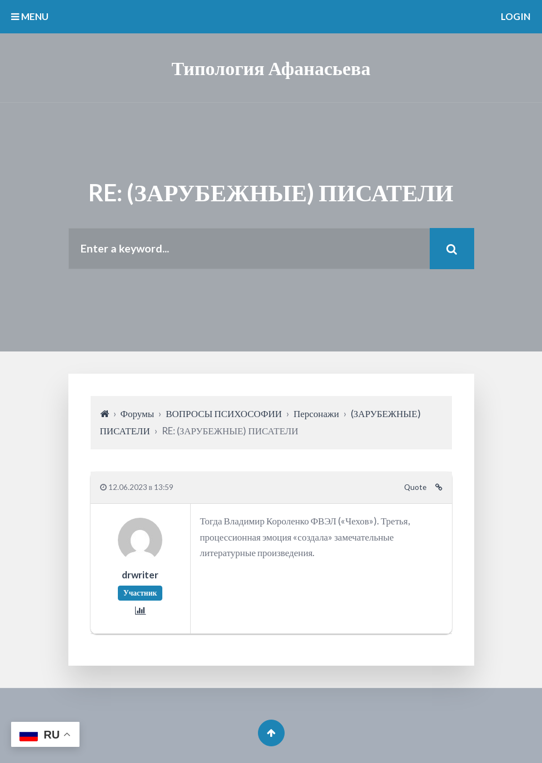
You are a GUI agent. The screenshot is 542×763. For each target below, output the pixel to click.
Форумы (138, 413)
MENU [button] (29, 16)
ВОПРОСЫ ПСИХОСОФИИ (224, 413)
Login (515, 16)
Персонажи (316, 413)
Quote (415, 487)
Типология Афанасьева (271, 67)
